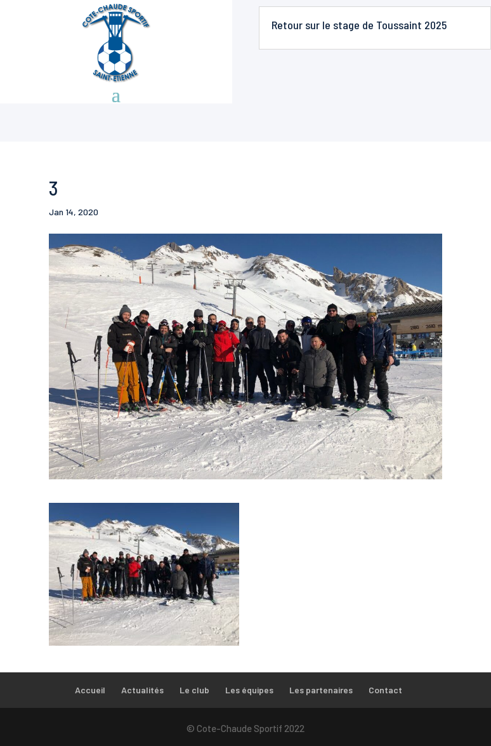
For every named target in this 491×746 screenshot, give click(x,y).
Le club (194, 689)
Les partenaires (321, 689)
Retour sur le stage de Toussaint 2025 (359, 25)
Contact (385, 689)
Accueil (90, 689)
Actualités (142, 689)
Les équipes (249, 689)
